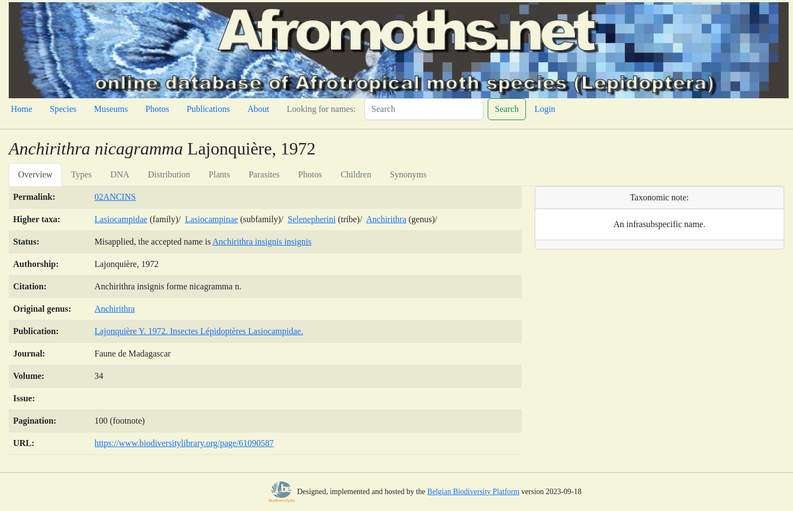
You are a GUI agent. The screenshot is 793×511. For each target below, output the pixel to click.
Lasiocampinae (211, 219)
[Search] (423, 109)
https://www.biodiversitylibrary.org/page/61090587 (184, 443)
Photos (157, 109)
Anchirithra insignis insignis (261, 241)
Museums (111, 109)
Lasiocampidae (120, 219)
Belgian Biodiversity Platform (473, 492)
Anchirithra (386, 219)
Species (63, 109)
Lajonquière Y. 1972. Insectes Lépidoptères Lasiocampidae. (198, 331)
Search (507, 109)
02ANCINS (115, 196)
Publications (208, 109)
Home (21, 109)
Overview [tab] (35, 174)
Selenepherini (312, 219)
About (258, 109)
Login (545, 109)
